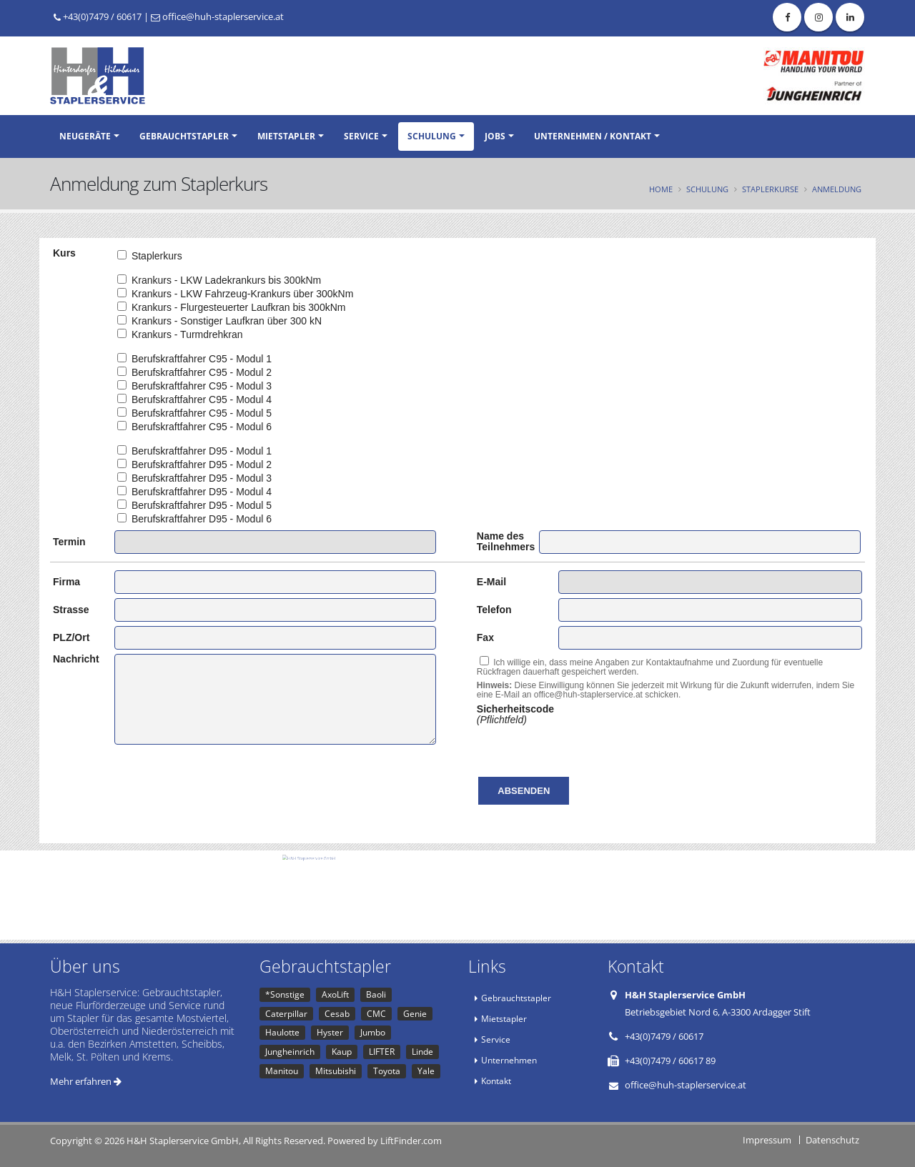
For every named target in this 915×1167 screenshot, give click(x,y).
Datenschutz (832, 1139)
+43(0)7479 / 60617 (98, 16)
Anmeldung (836, 189)
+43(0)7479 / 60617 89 (670, 1060)
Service (361, 136)
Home (661, 189)
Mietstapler (286, 136)
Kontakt (496, 1080)
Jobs (495, 136)
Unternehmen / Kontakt (592, 136)
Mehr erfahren (86, 1081)
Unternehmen (509, 1060)
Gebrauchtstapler (184, 136)
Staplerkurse (770, 189)
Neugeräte (85, 136)
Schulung (431, 136)
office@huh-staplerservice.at (217, 16)
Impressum (767, 1139)
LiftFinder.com (411, 1140)
